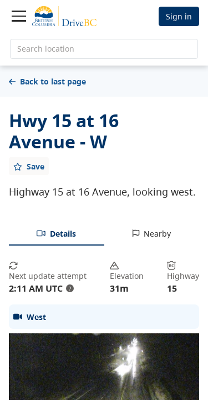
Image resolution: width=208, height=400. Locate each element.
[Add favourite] (29, 166)
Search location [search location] (45, 48)
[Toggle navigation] (19, 16)
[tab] (56, 234)
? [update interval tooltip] (70, 288)
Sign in (179, 16)
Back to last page (47, 81)
